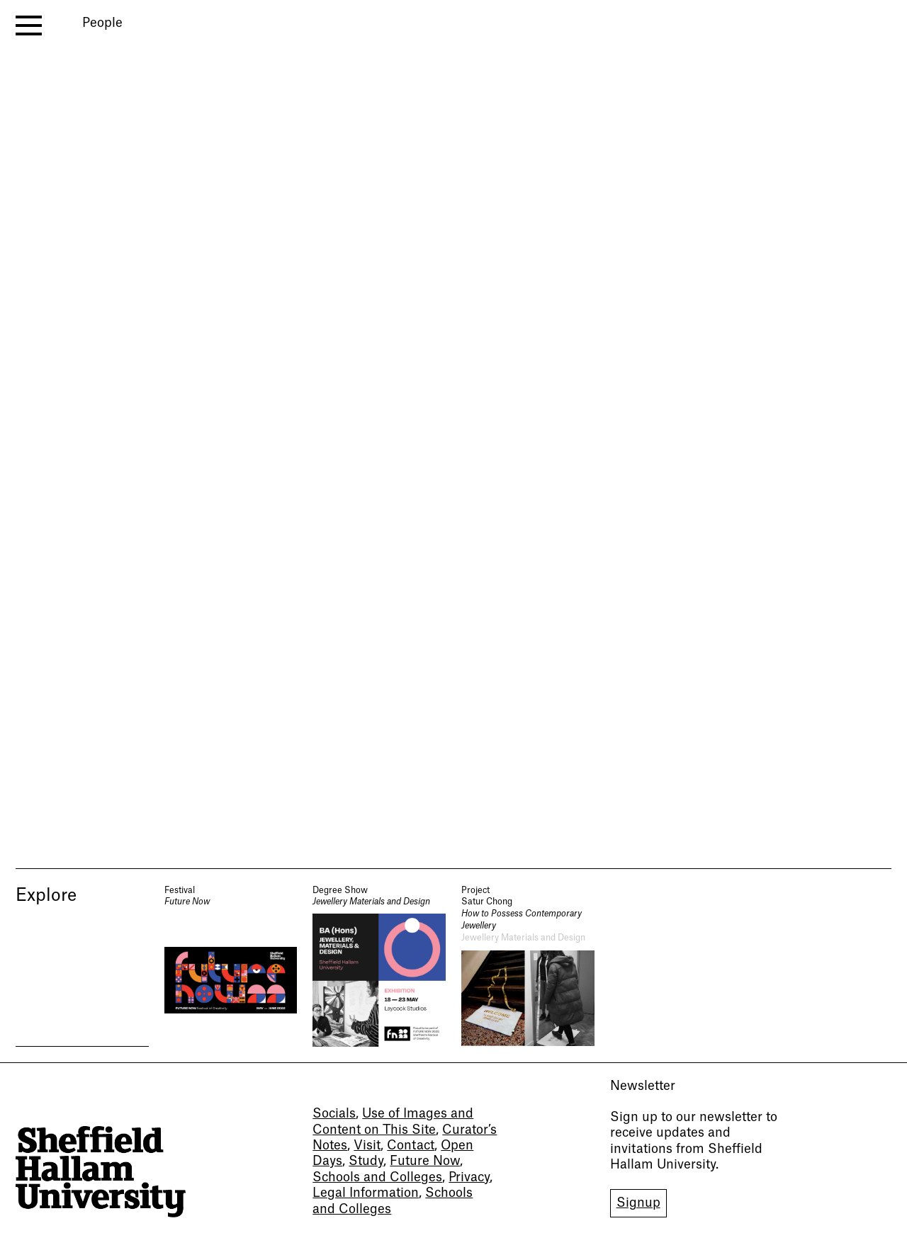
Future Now (425, 1161)
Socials (334, 1114)
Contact (410, 1146)
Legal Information (365, 1193)
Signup (638, 1203)
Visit (367, 1146)
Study (366, 1161)
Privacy (469, 1177)
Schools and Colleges (377, 1177)
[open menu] (29, 25)
